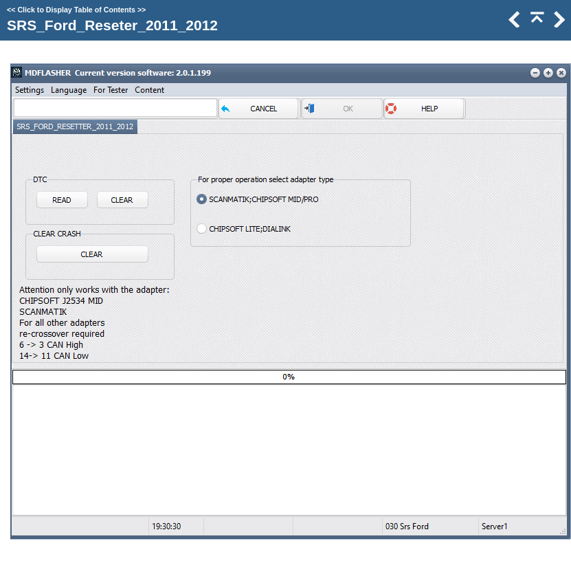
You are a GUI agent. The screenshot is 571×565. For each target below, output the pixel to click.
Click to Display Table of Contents (76, 9)
